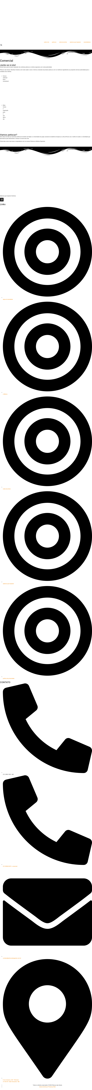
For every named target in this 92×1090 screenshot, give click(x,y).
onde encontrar (63, 42)
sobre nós (46, 42)
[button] (1, 45)
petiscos (54, 42)
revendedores (87, 42)
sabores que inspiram (75, 42)
